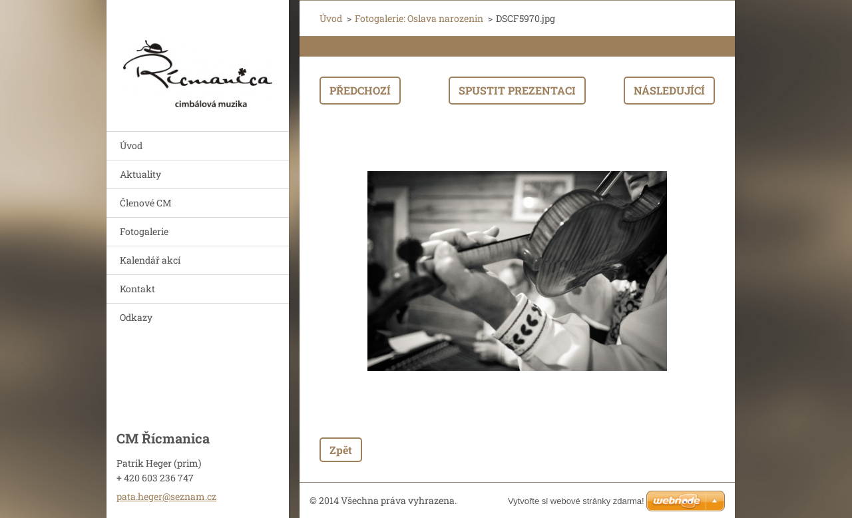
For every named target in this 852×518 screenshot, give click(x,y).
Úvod (131, 145)
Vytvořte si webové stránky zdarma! (576, 501)
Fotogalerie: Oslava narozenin (419, 18)
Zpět (340, 450)
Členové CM (146, 202)
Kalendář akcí (150, 260)
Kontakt (137, 288)
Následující (669, 90)
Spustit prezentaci (517, 90)
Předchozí (360, 90)
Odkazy (136, 317)
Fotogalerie (144, 231)
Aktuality (140, 174)
